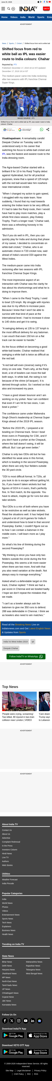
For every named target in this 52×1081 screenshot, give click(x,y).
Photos (5, 907)
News (4, 43)
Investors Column (9, 850)
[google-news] (39, 1021)
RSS (36, 1074)
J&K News (6, 1001)
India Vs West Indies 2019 (15, 641)
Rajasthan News (33, 966)
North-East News (9, 981)
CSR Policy (19, 1074)
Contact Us (7, 830)
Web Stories (7, 865)
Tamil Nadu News (9, 985)
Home (4, 17)
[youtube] (25, 1021)
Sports (40, 17)
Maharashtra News (34, 962)
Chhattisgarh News (10, 993)
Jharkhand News (9, 973)
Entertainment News (11, 915)
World (31, 17)
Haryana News (8, 970)
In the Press (7, 846)
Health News (7, 934)
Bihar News (7, 962)
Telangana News (33, 970)
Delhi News (7, 966)
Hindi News (7, 853)
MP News (6, 977)
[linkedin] (32, 1021)
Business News (8, 930)
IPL (4, 154)
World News (7, 903)
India (23, 17)
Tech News (7, 922)
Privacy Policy (40, 1070)
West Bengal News (34, 973)
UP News (6, 989)
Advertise (6, 838)
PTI (15, 64)
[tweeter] (12, 1021)
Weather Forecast (9, 879)
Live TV (5, 857)
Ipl (33, 641)
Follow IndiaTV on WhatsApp (26, 656)
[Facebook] (5, 1021)
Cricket (19, 43)
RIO (29, 1074)
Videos (13, 17)
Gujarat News (8, 997)
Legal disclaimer (24, 1070)
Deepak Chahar (10, 648)
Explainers (6, 926)
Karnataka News (9, 1005)
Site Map (9, 1070)
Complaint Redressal (11, 842)
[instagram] (18, 1021)
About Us (6, 834)
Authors (5, 861)
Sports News (7, 919)
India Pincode (8, 883)
